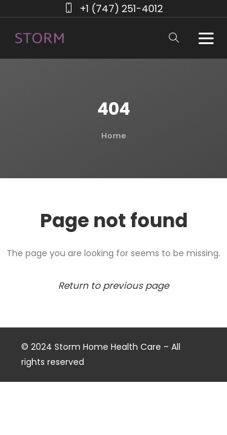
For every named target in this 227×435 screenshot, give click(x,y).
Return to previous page (113, 285)
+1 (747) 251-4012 (121, 9)
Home (113, 135)
